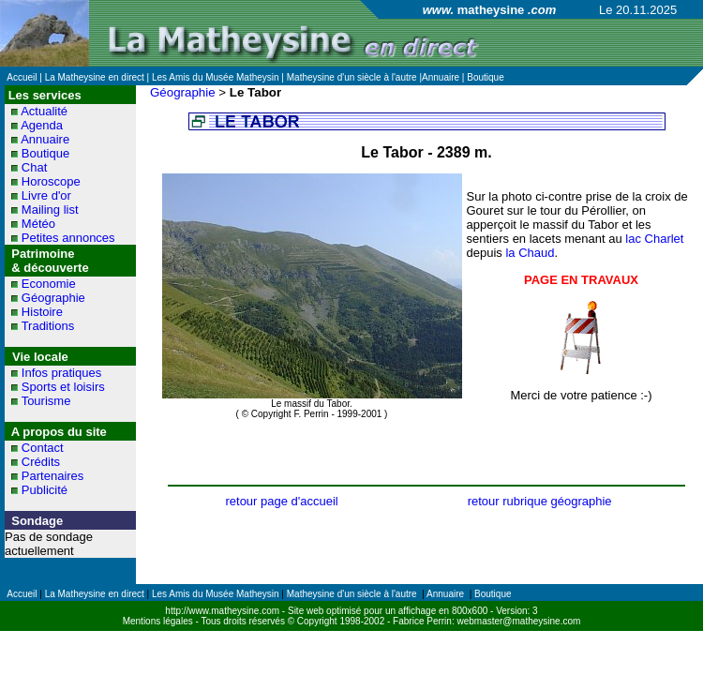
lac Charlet (654, 239)
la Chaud (529, 253)
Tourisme (46, 401)
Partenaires (52, 476)
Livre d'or (46, 195)
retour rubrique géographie (540, 501)
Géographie (53, 298)
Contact (43, 448)
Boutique (45, 153)
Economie (49, 284)
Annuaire (45, 139)
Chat (34, 167)
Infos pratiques (61, 373)
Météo (38, 224)
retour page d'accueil (281, 501)
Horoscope (51, 181)
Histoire (42, 312)
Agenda (42, 125)
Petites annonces (68, 238)
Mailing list (50, 209)
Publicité (44, 490)
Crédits (41, 462)
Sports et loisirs (63, 387)
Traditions (48, 326)
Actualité (44, 111)
